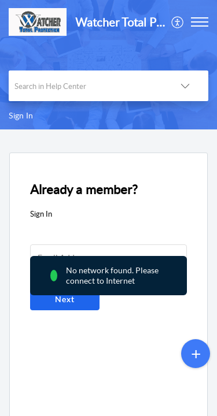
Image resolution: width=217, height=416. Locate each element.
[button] (178, 22)
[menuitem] (178, 22)
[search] (85, 85)
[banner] (108, 64)
